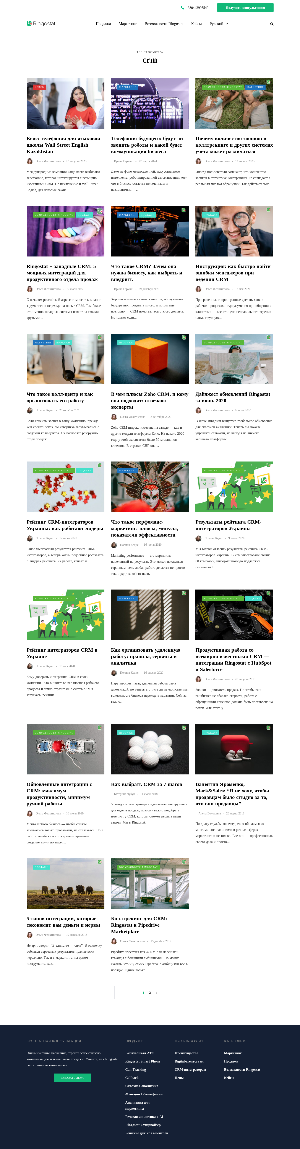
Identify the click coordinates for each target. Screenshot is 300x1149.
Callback (132, 1077)
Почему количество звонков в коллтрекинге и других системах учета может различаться (234, 144)
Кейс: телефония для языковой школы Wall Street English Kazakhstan (63, 144)
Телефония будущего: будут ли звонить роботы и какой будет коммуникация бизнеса (147, 144)
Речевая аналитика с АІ (144, 1116)
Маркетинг (128, 23)
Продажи (103, 23)
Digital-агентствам (189, 1061)
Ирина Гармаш (123, 161)
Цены (179, 1077)
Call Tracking (135, 1069)
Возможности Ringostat (164, 23)
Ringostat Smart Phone (142, 1061)
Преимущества (186, 1053)
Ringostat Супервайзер (143, 1125)
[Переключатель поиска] (270, 24)
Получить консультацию (245, 7)
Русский (216, 23)
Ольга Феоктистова (48, 161)
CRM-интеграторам (190, 1069)
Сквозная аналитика (141, 1086)
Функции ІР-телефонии (144, 1094)
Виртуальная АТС (139, 1053)
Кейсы (196, 23)
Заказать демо (73, 1077)
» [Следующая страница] (156, 992)
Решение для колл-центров (146, 1133)
